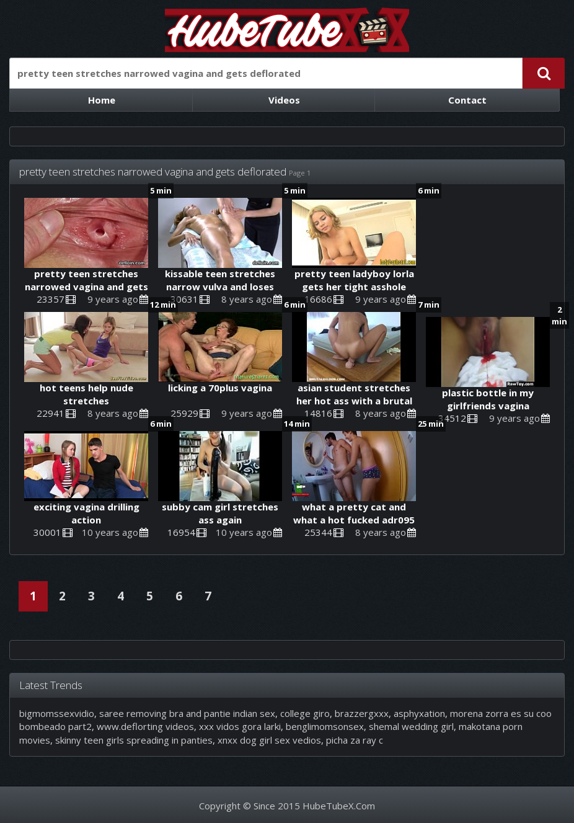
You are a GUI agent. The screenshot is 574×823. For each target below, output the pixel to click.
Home (101, 100)
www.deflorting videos (145, 726)
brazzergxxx (362, 713)
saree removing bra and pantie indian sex (187, 713)
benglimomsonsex (325, 726)
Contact (467, 100)
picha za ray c (354, 740)
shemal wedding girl (411, 726)
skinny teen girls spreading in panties (134, 740)
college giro (305, 713)
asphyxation (419, 713)
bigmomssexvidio (56, 713)
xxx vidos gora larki (240, 726)
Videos (284, 100)
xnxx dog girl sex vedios (269, 740)
